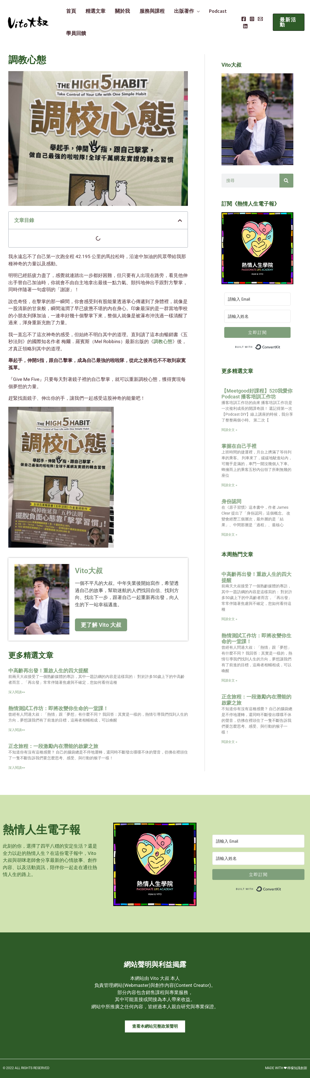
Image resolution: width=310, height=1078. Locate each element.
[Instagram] (250, 18)
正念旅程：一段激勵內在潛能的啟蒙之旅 (53, 746)
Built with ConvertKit (280, 346)
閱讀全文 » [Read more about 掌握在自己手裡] (229, 485)
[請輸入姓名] (257, 316)
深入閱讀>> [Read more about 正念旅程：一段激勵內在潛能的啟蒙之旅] (16, 768)
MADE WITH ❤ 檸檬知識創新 (286, 1068)
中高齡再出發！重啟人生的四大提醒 (48, 670)
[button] (288, 22)
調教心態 (162, 341)
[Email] (258, 18)
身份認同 (231, 501)
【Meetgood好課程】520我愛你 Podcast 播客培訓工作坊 (257, 394)
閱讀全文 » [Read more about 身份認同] (229, 534)
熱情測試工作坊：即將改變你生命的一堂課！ (58, 708)
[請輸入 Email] (257, 299)
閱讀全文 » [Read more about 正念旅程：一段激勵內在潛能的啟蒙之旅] (229, 742)
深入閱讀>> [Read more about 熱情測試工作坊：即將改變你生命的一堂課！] (16, 730)
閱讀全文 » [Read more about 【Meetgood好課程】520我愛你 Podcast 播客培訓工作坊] (229, 430)
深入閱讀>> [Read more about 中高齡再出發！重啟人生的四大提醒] (16, 692)
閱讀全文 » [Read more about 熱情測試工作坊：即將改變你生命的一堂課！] (229, 680)
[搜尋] (286, 181)
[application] (191, 11)
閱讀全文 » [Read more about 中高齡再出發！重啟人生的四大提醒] (229, 619)
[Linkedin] (243, 26)
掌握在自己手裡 (238, 446)
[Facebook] (242, 18)
